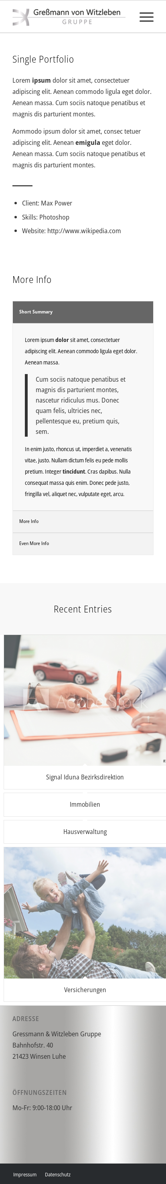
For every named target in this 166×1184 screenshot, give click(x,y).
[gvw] (69, 16)
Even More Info (34, 543)
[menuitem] (143, 16)
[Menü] (143, 16)
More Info (28, 521)
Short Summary (36, 311)
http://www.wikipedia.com (84, 230)
